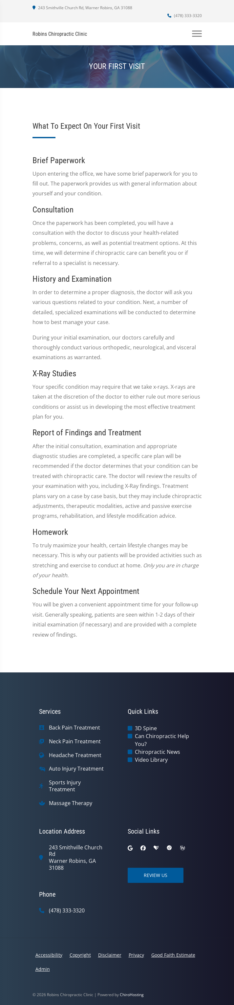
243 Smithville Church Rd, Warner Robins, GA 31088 (82, 8)
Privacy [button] (136, 955)
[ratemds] (169, 848)
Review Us (155, 875)
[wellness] (182, 848)
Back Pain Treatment (74, 727)
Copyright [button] (80, 955)
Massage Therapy (70, 803)
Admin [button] (42, 969)
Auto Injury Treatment (76, 768)
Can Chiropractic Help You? (162, 740)
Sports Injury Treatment (65, 786)
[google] (130, 848)
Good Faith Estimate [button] (173, 955)
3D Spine (146, 728)
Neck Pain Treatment (75, 741)
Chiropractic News (157, 751)
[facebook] (143, 848)
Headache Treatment (75, 755)
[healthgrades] (156, 848)
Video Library (151, 759)
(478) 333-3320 (184, 15)
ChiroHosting (132, 994)
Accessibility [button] (48, 955)
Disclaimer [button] (109, 955)
